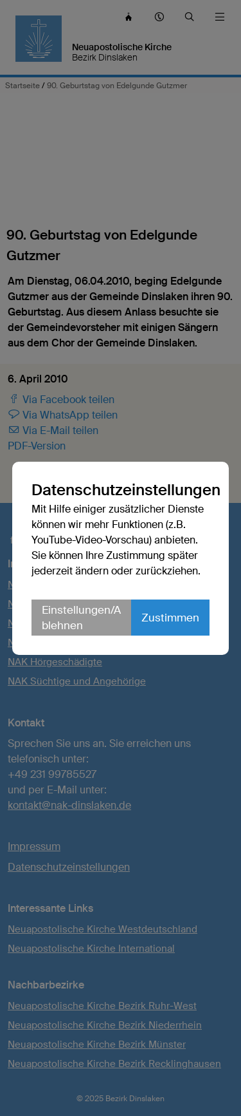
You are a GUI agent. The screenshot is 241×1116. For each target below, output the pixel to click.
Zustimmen (170, 617)
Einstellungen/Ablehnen (81, 617)
